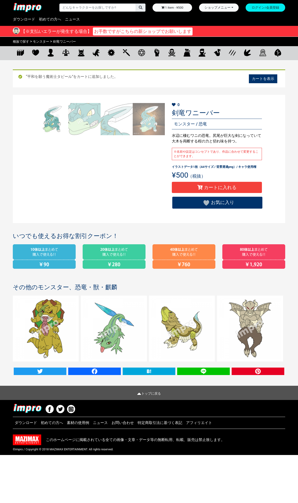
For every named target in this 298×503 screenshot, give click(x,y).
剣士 (126, 52)
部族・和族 (202, 52)
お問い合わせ (123, 471)
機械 (111, 52)
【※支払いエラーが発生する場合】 (106, 31)
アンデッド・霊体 (262, 52)
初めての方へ (50, 19)
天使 (65, 52)
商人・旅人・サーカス (186, 52)
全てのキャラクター (20, 52)
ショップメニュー (217, 7)
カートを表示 (263, 78)
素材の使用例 (78, 471)
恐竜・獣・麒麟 (247, 52)
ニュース (72, 19)
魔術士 (141, 52)
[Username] (97, 7)
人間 (50, 52)
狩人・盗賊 (171, 52)
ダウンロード (24, 19)
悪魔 (80, 52)
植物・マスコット (277, 52)
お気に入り (35, 52)
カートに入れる (217, 187)
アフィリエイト (199, 471)
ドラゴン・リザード (217, 52)
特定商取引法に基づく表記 (160, 471)
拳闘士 (156, 52)
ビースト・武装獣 (232, 52)
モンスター (96, 52)
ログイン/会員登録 (265, 7)
